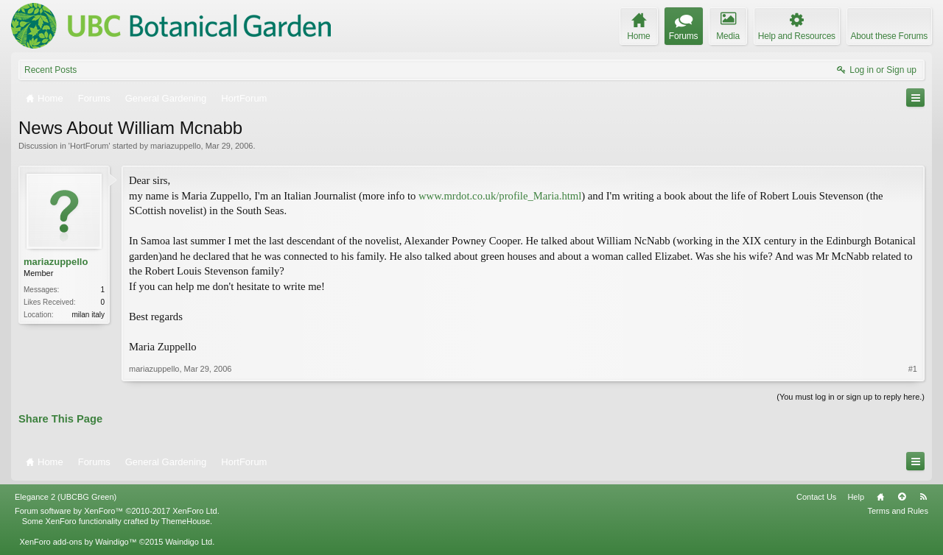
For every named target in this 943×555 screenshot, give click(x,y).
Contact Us (816, 496)
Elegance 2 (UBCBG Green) (65, 496)
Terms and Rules (897, 510)
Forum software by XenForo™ (117, 510)
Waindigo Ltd (188, 541)
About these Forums (889, 36)
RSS (923, 497)
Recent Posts (50, 70)
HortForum (89, 145)
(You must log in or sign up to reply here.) (851, 396)
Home (880, 497)
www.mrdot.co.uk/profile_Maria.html (499, 196)
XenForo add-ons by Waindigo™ (77, 541)
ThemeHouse (185, 521)
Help (855, 496)
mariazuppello (175, 145)
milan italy (88, 315)
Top (902, 497)
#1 (912, 368)
